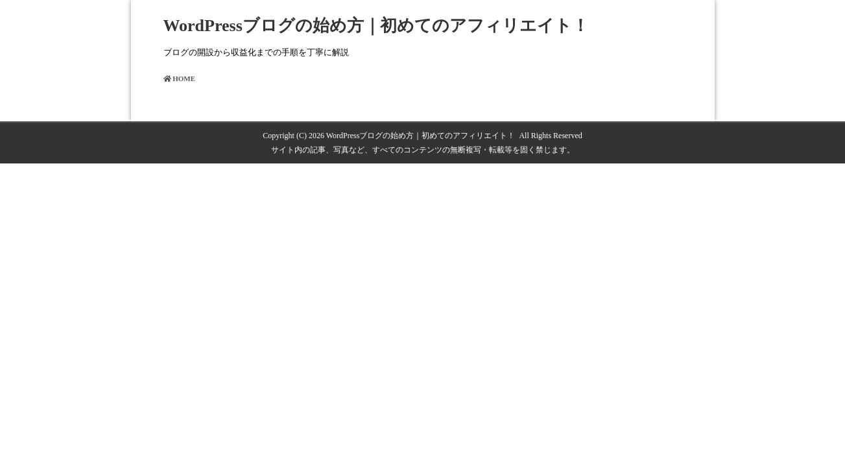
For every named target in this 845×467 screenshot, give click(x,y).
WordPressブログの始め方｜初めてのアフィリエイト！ (376, 25)
